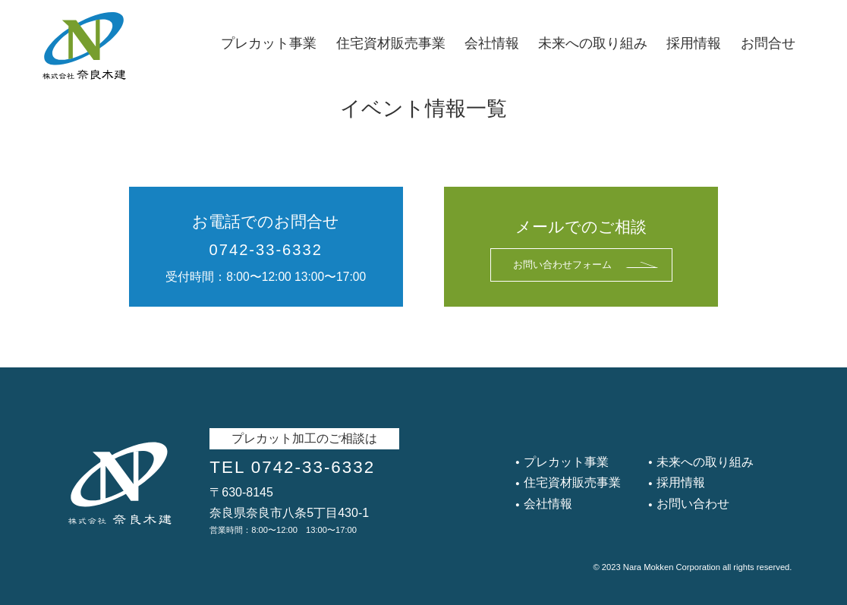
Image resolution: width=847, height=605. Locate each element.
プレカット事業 (268, 43)
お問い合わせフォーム (585, 265)
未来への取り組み (592, 43)
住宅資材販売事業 (391, 43)
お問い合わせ (691, 503)
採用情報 (693, 43)
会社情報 (491, 43)
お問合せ (768, 43)
